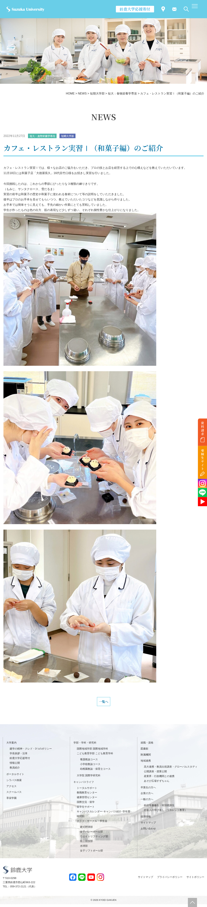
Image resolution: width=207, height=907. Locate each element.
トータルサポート (87, 790)
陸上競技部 (86, 843)
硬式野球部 (86, 829)
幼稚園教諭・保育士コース (95, 771)
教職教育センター (87, 795)
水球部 (84, 848)
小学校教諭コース (90, 766)
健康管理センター (87, 799)
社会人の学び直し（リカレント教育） (165, 812)
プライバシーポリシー (169, 879)
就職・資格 (147, 745)
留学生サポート (86, 809)
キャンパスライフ (83, 784)
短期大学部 (72, 136)
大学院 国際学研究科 (88, 778)
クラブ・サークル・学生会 (92, 823)
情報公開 (15, 765)
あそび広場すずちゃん (156, 783)
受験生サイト (202, 459)
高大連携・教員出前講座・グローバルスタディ (170, 769)
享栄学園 (11, 800)
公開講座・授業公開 (155, 774)
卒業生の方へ (148, 790)
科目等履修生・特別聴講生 (159, 808)
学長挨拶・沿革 (18, 756)
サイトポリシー (195, 879)
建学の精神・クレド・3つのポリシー (31, 751)
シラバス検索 (14, 782)
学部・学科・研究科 (84, 745)
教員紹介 (15, 770)
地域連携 (146, 763)
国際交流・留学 (86, 804)
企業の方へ (147, 796)
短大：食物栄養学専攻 (44, 136)
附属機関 (146, 757)
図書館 (144, 751)
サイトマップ (148, 825)
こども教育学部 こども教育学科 (95, 756)
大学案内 (11, 745)
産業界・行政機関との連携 (159, 778)
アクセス (11, 788)
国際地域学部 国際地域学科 (92, 751)
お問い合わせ (148, 831)
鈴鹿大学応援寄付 (135, 9)
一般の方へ (147, 801)
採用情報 (146, 819)
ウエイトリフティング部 (94, 839)
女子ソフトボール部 (91, 853)
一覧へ (103, 703)
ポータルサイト (15, 776)
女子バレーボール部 (91, 834)
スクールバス (14, 794)
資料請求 (202, 428)
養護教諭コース (89, 762)
